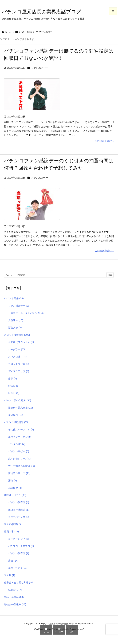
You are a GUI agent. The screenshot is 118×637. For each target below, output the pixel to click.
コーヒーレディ (18, 538)
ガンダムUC (16, 444)
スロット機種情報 (17, 334)
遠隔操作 (15, 415)
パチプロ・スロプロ (21, 546)
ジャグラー (16, 349)
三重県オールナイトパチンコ (26, 313)
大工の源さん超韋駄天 (22, 466)
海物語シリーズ (19, 473)
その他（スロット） (21, 342)
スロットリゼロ (18, 364)
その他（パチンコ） (21, 429)
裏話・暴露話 (14, 597)
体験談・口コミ (15, 495)
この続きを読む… (104, 140)
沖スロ (13, 385)
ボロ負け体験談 (19, 509)
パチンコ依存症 (18, 502)
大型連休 (15, 320)
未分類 (9, 575)
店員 (13, 560)
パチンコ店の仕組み (17, 400)
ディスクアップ (18, 371)
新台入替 (15, 327)
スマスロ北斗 (17, 356)
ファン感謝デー (39, 67)
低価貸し (15, 589)
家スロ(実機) (12, 524)
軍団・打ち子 (17, 568)
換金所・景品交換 (20, 407)
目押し (13, 393)
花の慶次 (15, 487)
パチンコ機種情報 (16, 422)
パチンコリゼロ (18, 451)
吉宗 (12, 378)
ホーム (8, 32)
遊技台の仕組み (15, 604)
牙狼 (12, 480)
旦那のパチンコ (18, 517)
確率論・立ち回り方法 (18, 582)
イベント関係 (25, 32)
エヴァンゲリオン (19, 436)
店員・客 (11, 531)
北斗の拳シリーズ (19, 458)
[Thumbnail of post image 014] (33, 96)
